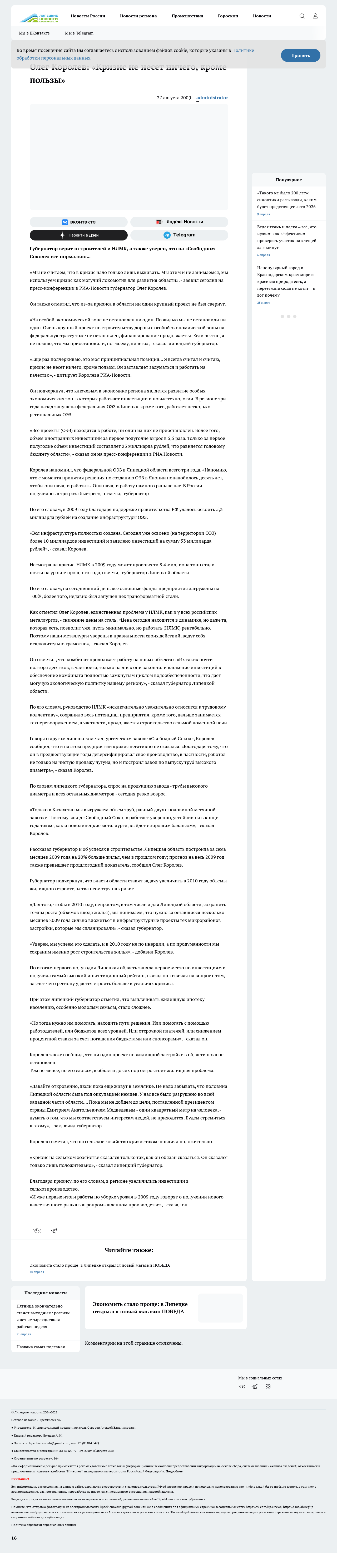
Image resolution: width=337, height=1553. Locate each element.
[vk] (37, 1231)
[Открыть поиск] (302, 16)
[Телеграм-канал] (179, 235)
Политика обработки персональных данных (43, 1525)
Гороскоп (228, 15)
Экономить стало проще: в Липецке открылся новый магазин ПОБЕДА (129, 1268)
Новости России (88, 15)
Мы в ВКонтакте (34, 33)
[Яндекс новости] (179, 222)
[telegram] (56, 1231)
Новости (262, 15)
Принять (300, 55)
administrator (212, 98)
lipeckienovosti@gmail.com (49, 1443)
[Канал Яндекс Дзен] (79, 235)
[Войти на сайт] (315, 16)
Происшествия (187, 15)
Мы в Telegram (79, 33)
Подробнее (174, 1471)
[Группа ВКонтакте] (79, 222)
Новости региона (138, 15)
